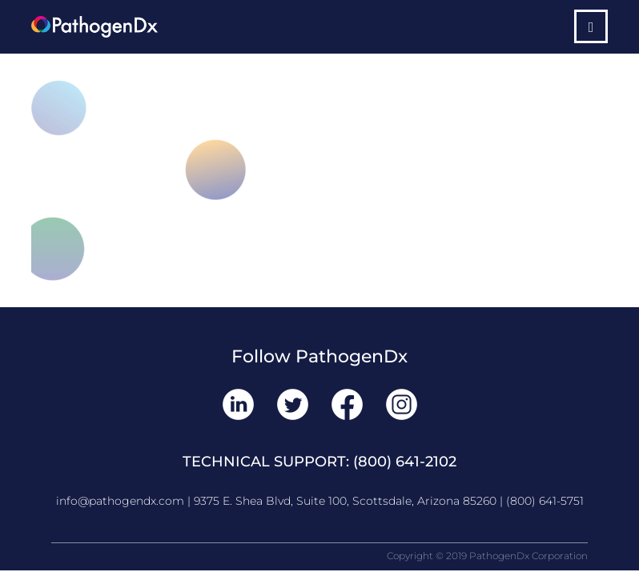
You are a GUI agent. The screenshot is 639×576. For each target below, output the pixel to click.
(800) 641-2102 (404, 461)
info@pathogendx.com (120, 501)
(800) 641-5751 (545, 501)
